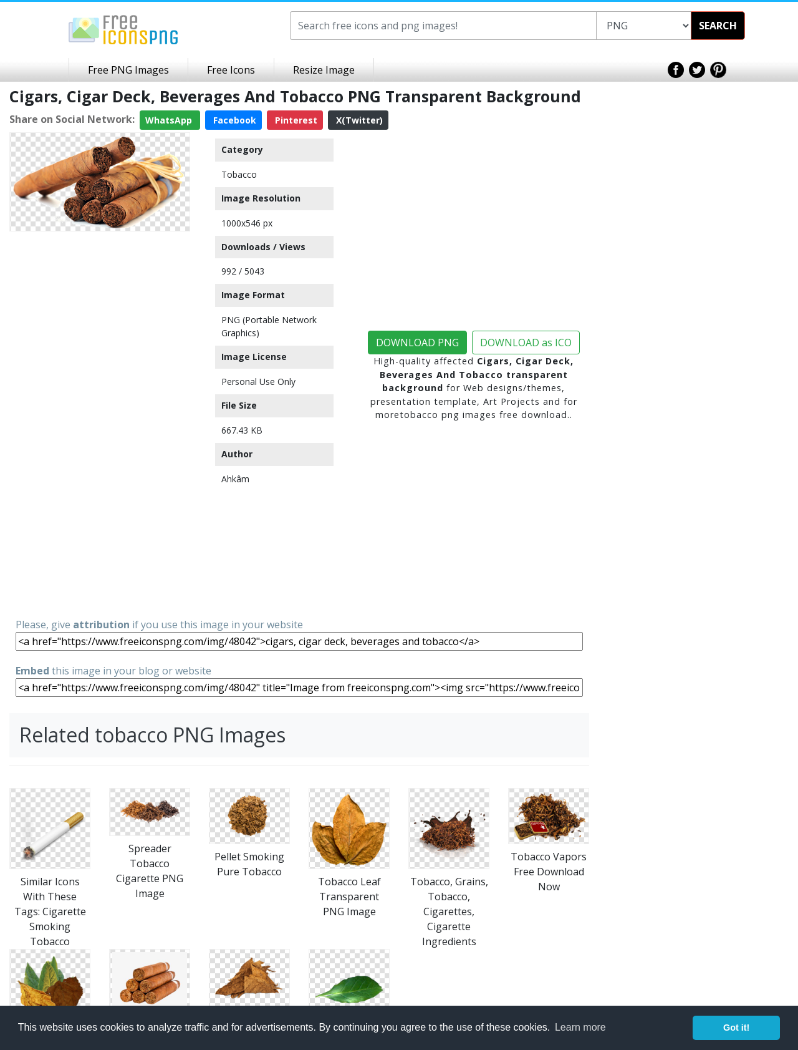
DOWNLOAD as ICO (526, 342)
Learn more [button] (580, 1027)
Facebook (233, 120)
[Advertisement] (99, 423)
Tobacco (239, 174)
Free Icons (231, 70)
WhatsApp (170, 120)
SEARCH (718, 25)
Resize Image (324, 70)
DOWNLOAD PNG (417, 342)
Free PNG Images (128, 70)
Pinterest (294, 120)
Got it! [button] (736, 1028)
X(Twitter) (358, 120)
